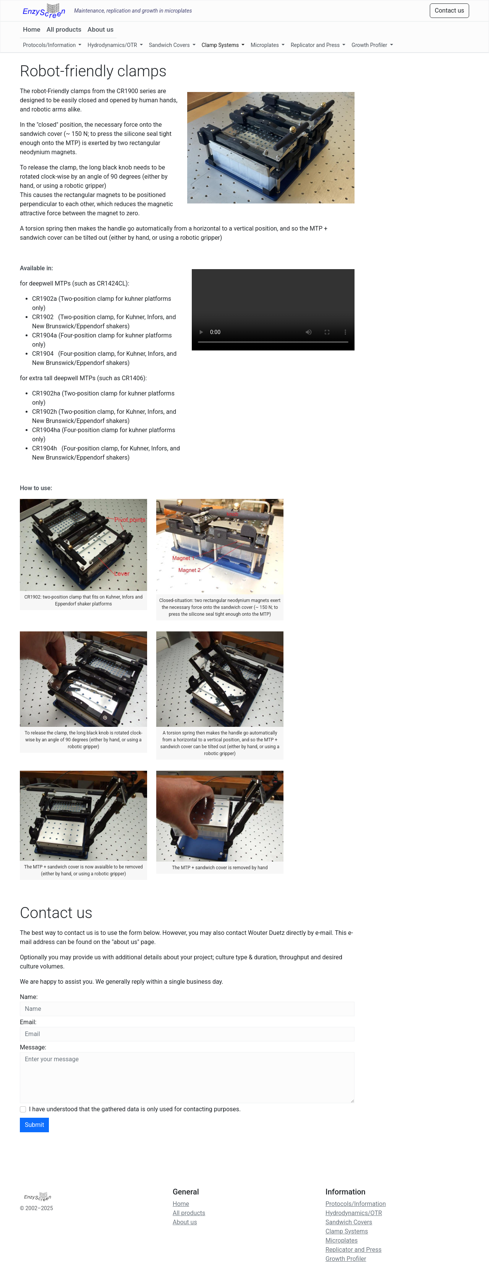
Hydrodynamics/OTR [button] (112, 45)
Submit (34, 1124)
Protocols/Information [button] (50, 45)
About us (100, 29)
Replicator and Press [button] (316, 45)
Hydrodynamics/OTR (353, 1213)
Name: (29, 997)
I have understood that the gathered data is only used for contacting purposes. (135, 1109)
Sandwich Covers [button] (170, 45)
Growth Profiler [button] (370, 45)
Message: (33, 1047)
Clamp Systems (346, 1231)
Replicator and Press (353, 1249)
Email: (28, 1022)
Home (31, 29)
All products (64, 29)
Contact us (449, 10)
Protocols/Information (355, 1203)
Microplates (341, 1240)
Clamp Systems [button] (221, 45)
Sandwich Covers (348, 1222)
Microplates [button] (265, 45)
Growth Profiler (345, 1258)
